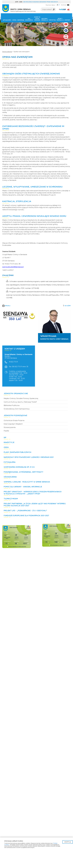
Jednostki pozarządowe (15, 415)
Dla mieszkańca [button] (29, 19)
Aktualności (7, 20)
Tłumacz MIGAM (11, 499)
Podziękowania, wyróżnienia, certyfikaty (23, 472)
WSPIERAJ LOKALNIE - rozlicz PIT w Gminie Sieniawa (27, 482)
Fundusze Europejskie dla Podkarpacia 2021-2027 (26, 516)
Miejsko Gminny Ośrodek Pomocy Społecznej (21, 398)
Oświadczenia (10, 477)
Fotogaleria (9, 462)
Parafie (6, 431)
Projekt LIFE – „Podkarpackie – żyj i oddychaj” (25, 511)
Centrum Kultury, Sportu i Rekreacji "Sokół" (20, 402)
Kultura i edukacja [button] (44, 19)
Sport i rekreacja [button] (60, 19)
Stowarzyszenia (9, 427)
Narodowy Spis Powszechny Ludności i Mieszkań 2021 (29, 457)
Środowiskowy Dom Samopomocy (17, 409)
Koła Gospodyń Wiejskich (13, 424)
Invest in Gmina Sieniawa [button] (37, 18)
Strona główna (7, 52)
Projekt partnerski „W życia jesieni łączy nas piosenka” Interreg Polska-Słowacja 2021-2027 (35, 505)
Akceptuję (67, 842)
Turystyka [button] (52, 20)
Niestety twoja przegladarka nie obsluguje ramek (16, 536)
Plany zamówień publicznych (17, 452)
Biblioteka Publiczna (11, 405)
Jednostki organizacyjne (16, 393)
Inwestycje (9, 442)
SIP (5, 438)
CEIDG (6, 447)
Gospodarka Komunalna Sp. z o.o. (19, 467)
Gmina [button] (14, 20)
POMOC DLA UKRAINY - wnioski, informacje (23, 487)
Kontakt (67, 20)
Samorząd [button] (20, 20)
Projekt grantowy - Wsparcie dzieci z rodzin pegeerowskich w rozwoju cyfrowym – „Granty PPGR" (32, 493)
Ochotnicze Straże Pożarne (14, 420)
